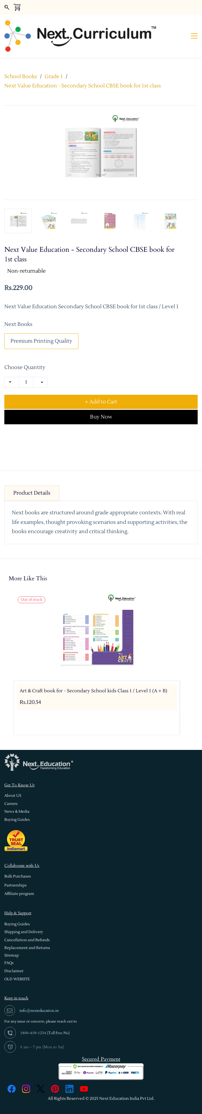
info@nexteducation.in (39, 995)
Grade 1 (54, 61)
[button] (12, 781)
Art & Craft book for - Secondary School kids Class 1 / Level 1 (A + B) (93, 676)
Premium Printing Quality (41, 326)
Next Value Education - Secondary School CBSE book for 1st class (82, 70)
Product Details (31, 478)
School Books (20, 61)
